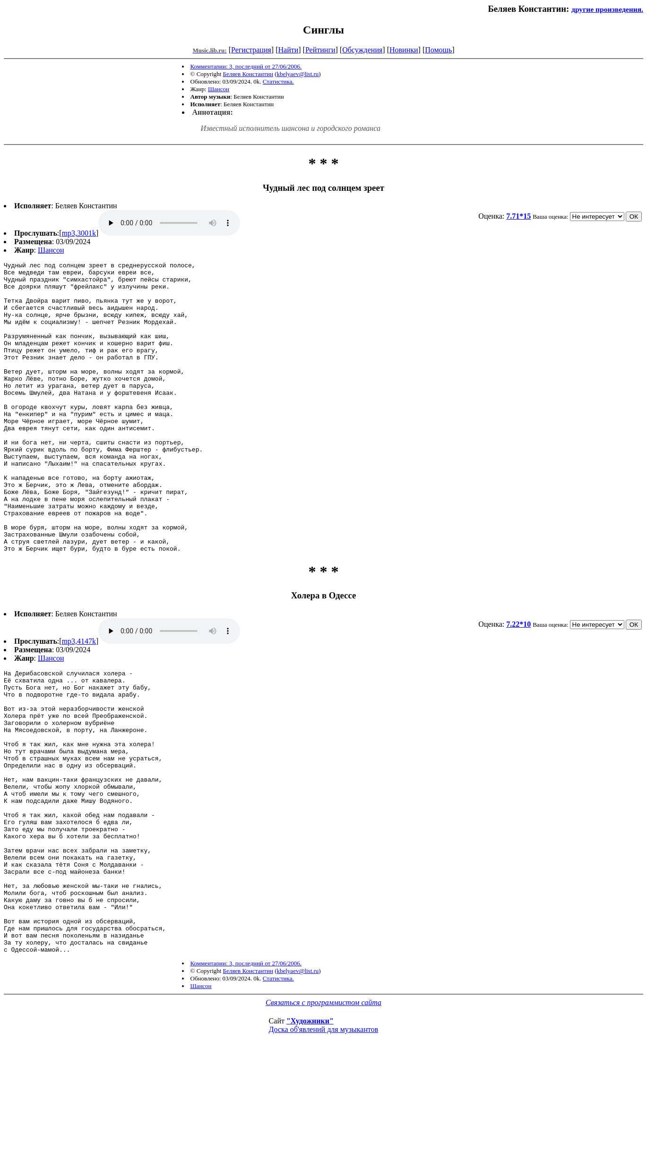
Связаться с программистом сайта (323, 1117)
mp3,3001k (79, 233)
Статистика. (278, 81)
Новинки (403, 50)
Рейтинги (320, 50)
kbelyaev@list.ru (297, 73)
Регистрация (251, 50)
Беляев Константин (248, 73)
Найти (288, 50)
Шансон (218, 89)
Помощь (438, 50)
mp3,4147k (79, 699)
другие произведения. (607, 9)
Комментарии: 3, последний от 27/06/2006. (246, 66)
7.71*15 (518, 216)
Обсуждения (362, 50)
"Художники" (310, 1136)
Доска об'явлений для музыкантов (324, 1144)
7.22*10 (518, 682)
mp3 (169, 223)
